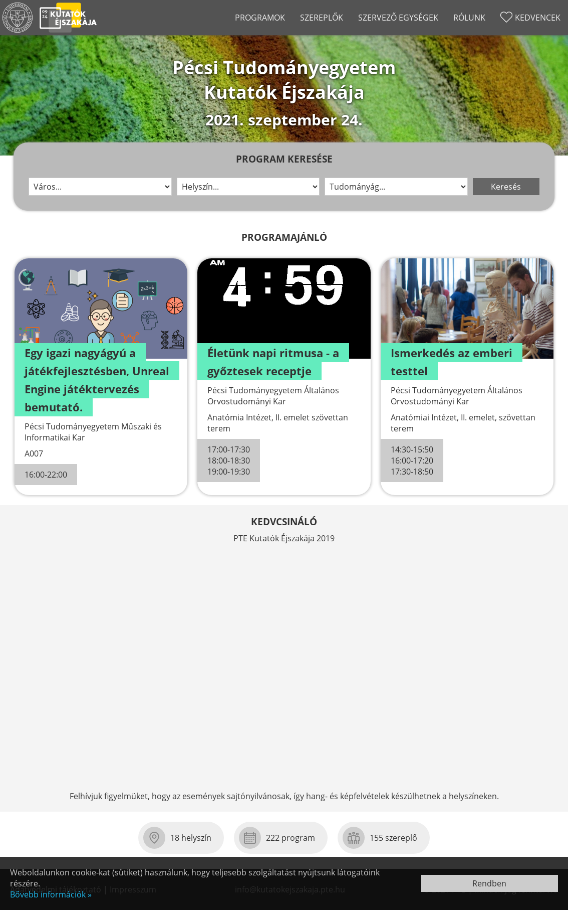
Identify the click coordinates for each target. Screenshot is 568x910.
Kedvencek (537, 17)
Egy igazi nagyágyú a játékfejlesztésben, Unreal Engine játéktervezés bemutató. (97, 379)
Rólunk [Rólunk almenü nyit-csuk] (469, 17)
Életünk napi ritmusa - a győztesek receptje (273, 361)
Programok (260, 17)
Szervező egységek (398, 17)
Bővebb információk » (51, 894)
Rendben (489, 883)
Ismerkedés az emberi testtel (451, 361)
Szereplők (321, 17)
